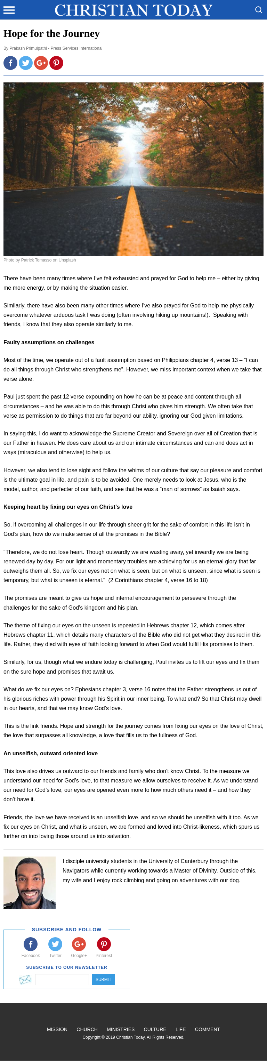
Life (181, 1029)
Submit (103, 979)
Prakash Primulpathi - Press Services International (55, 48)
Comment (207, 1029)
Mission (57, 1029)
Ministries (121, 1029)
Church (87, 1029)
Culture (155, 1029)
